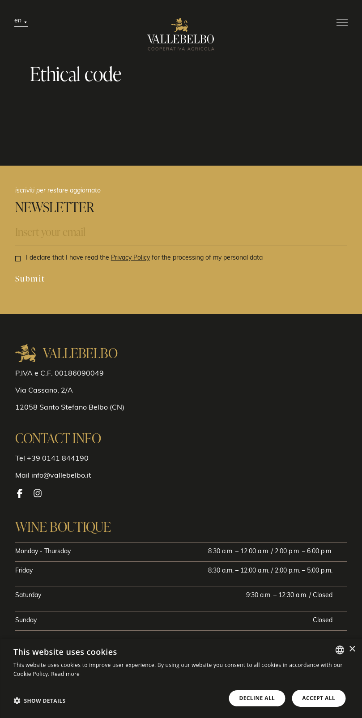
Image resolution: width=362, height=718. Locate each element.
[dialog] (181, 678)
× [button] (352, 649)
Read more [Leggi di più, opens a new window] (65, 674)
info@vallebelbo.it (61, 475)
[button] (39, 700)
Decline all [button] (257, 698)
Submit (30, 279)
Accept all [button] (318, 698)
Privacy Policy (130, 258)
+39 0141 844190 (58, 458)
